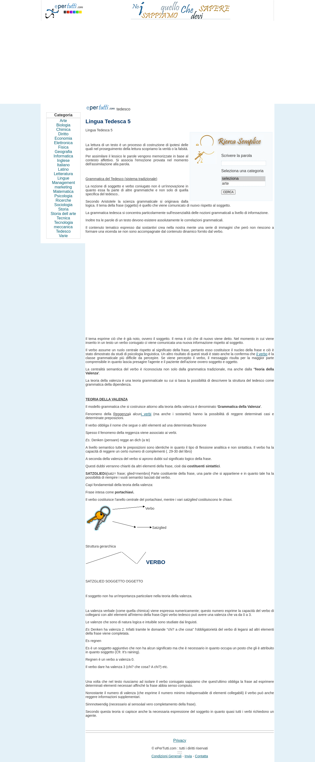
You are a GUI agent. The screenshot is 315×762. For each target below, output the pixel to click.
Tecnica (63, 218)
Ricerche (63, 200)
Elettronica (63, 143)
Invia (188, 756)
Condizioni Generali (166, 756)
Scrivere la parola (236, 155)
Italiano (63, 165)
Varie (63, 236)
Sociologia (63, 205)
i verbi (146, 414)
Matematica (63, 191)
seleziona (243, 178)
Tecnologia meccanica (63, 224)
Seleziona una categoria (242, 171)
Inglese (63, 160)
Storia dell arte (63, 214)
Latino (63, 169)
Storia (63, 209)
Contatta (201, 756)
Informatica (63, 156)
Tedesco (63, 231)
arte (243, 183)
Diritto (63, 134)
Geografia (63, 152)
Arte (63, 121)
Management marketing (63, 185)
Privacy (179, 740)
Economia (63, 138)
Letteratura (63, 174)
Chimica (63, 129)
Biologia (63, 125)
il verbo (261, 354)
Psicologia (63, 196)
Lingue (63, 178)
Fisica (63, 147)
